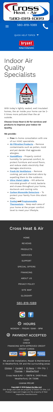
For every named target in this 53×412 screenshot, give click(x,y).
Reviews (26, 243)
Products (26, 249)
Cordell (19, 368)
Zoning (13, 201)
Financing (26, 272)
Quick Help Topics (26, 35)
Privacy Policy (26, 284)
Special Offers (26, 266)
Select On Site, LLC (34, 387)
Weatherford (32, 371)
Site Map (27, 290)
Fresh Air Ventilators (20, 171)
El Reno (30, 368)
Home (26, 237)
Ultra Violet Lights (19, 180)
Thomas (18, 371)
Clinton (8, 368)
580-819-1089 (26, 303)
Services (26, 255)
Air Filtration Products (21, 144)
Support (26, 261)
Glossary (26, 295)
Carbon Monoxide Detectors (24, 192)
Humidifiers (16, 156)
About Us (26, 278)
